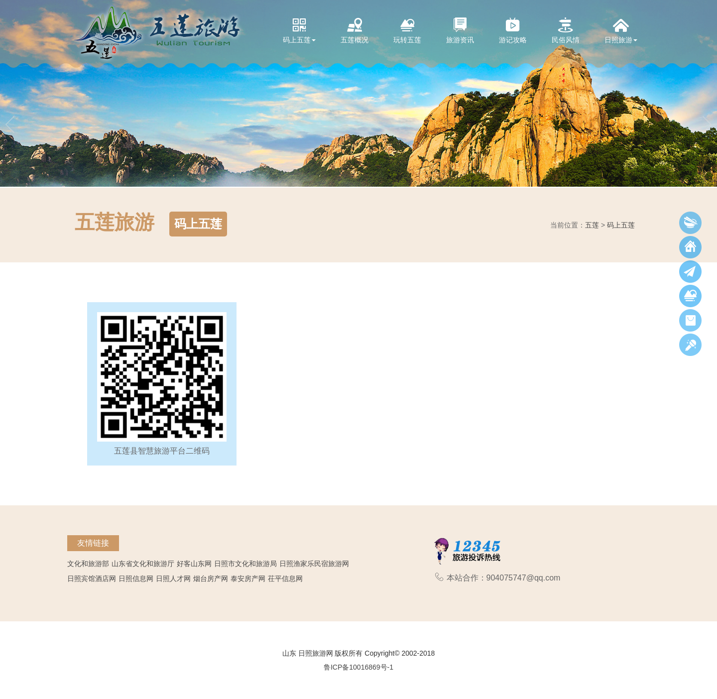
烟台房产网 (210, 578)
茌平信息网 (285, 578)
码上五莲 (621, 225)
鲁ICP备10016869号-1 (358, 667)
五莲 (592, 225)
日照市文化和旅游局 (245, 564)
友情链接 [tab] (93, 543)
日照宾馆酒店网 (91, 578)
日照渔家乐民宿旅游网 (314, 564)
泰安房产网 (248, 578)
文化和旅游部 (88, 564)
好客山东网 (194, 564)
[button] (10, 93)
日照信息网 (136, 578)
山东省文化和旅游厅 (143, 564)
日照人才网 (173, 578)
